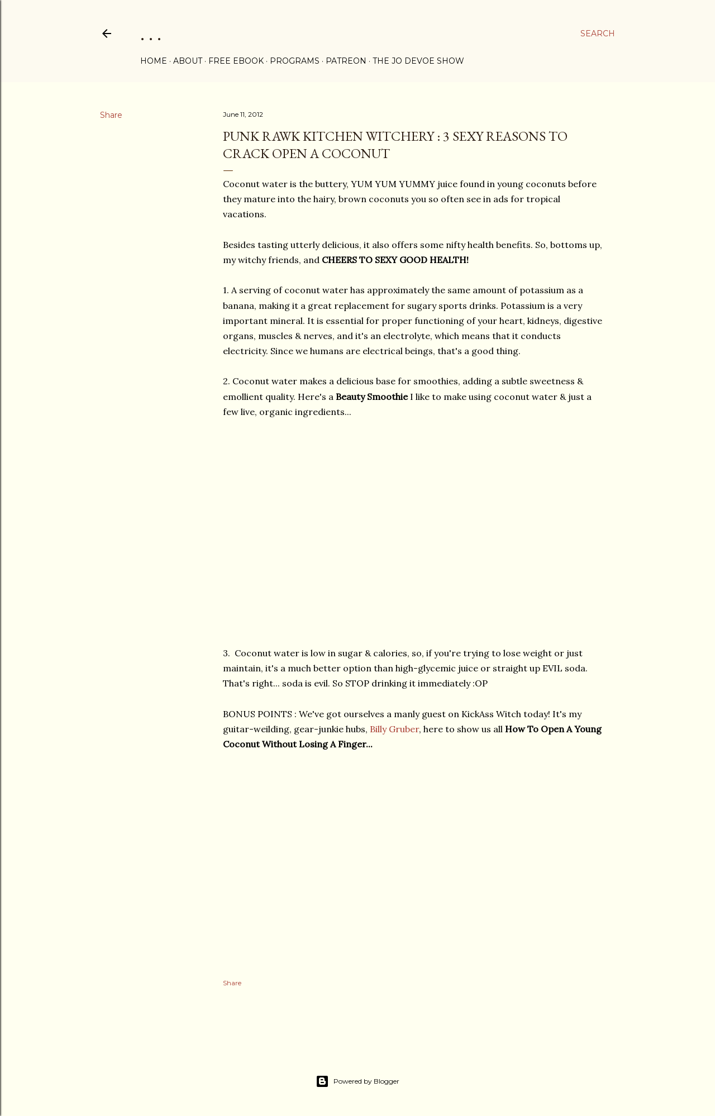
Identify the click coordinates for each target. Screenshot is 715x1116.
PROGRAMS (295, 61)
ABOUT (187, 61)
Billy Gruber (394, 729)
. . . (150, 33)
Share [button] (111, 115)
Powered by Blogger (357, 1081)
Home (153, 61)
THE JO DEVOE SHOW (418, 61)
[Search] (597, 33)
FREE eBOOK (236, 61)
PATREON (346, 61)
